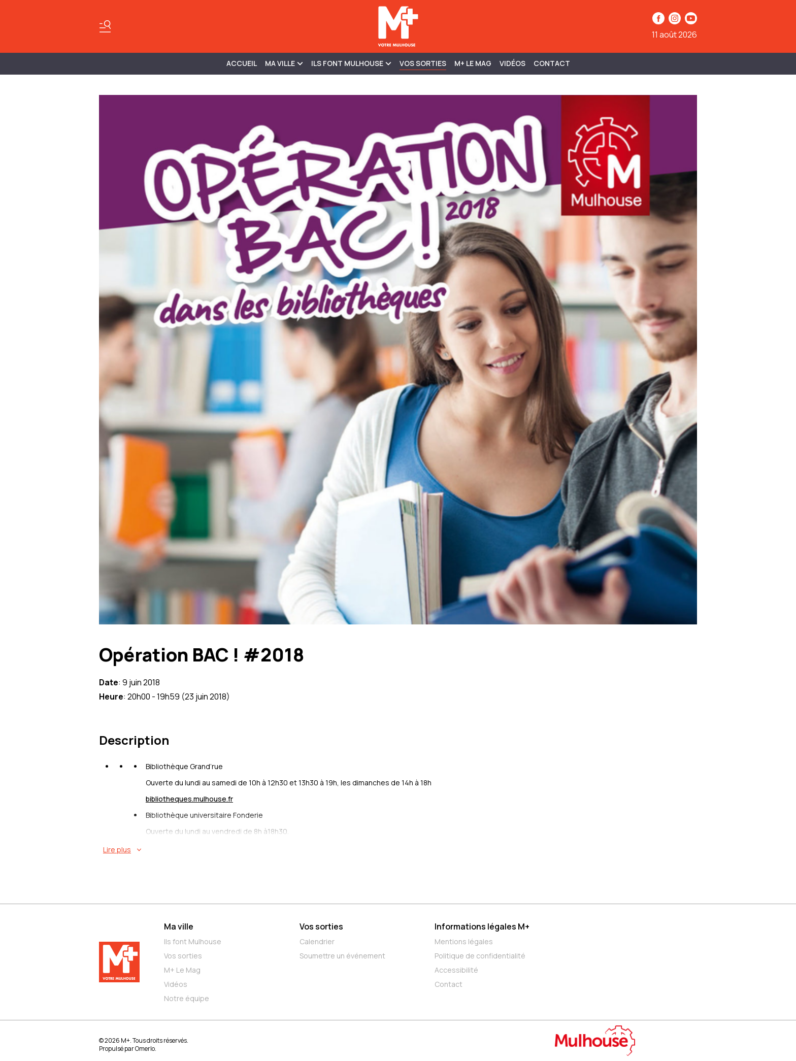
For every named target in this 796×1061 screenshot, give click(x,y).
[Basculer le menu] (105, 26)
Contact (552, 63)
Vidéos (512, 63)
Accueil (241, 63)
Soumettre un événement (342, 955)
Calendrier (317, 941)
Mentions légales (464, 941)
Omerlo (145, 1048)
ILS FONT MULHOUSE (351, 63)
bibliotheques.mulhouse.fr (189, 799)
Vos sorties (423, 63)
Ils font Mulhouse (192, 941)
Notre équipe (186, 998)
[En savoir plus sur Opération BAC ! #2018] (400, 850)
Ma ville (178, 926)
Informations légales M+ (482, 926)
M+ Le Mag (472, 63)
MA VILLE (284, 63)
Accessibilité (456, 970)
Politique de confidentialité (480, 955)
